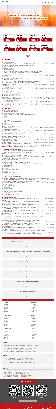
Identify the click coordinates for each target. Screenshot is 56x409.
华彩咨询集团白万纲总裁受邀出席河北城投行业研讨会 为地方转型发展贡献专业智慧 (20, 348)
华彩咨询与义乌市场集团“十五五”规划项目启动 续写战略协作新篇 (16, 373)
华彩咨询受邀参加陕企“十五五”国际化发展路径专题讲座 (14, 372)
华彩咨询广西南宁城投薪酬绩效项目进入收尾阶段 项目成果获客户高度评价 (18, 375)
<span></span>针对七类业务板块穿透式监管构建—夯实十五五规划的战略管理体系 (20, 362)
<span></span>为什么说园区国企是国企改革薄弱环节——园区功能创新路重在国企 (20, 359)
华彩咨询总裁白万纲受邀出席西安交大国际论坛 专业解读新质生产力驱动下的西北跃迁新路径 (22, 345)
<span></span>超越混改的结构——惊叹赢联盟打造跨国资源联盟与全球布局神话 (19, 358)
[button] (2, 18)
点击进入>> (28, 246)
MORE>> (6, 312)
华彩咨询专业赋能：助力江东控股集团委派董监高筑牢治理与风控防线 (17, 349)
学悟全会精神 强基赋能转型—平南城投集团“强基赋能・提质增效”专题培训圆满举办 (20, 351)
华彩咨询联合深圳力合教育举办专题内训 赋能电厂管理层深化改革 (16, 376)
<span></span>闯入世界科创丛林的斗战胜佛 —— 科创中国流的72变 (17, 361)
